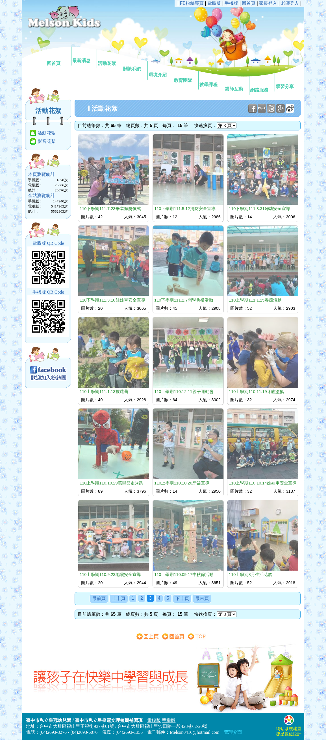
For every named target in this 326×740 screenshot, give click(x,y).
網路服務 (261, 85)
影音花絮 (47, 141)
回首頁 (58, 58)
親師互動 (236, 84)
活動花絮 (109, 58)
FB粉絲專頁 (192, 3)
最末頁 (202, 598)
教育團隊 (185, 75)
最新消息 (83, 55)
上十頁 (118, 598)
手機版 (231, 3)
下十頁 (182, 598)
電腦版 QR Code (48, 243)
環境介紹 (160, 69)
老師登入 (290, 3)
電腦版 (214, 3)
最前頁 (99, 598)
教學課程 (210, 79)
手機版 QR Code (48, 292)
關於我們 (134, 63)
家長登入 (268, 3)
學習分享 (287, 81)
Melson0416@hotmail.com (194, 732)
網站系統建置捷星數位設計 (288, 728)
